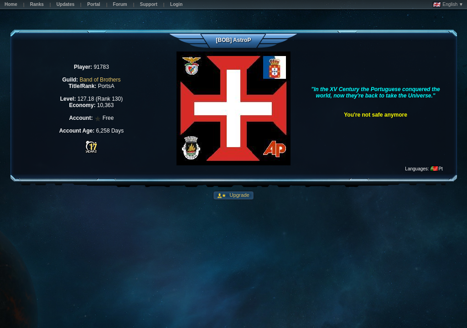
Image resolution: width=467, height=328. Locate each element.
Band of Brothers (99, 80)
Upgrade (238, 195)
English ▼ (448, 4)
